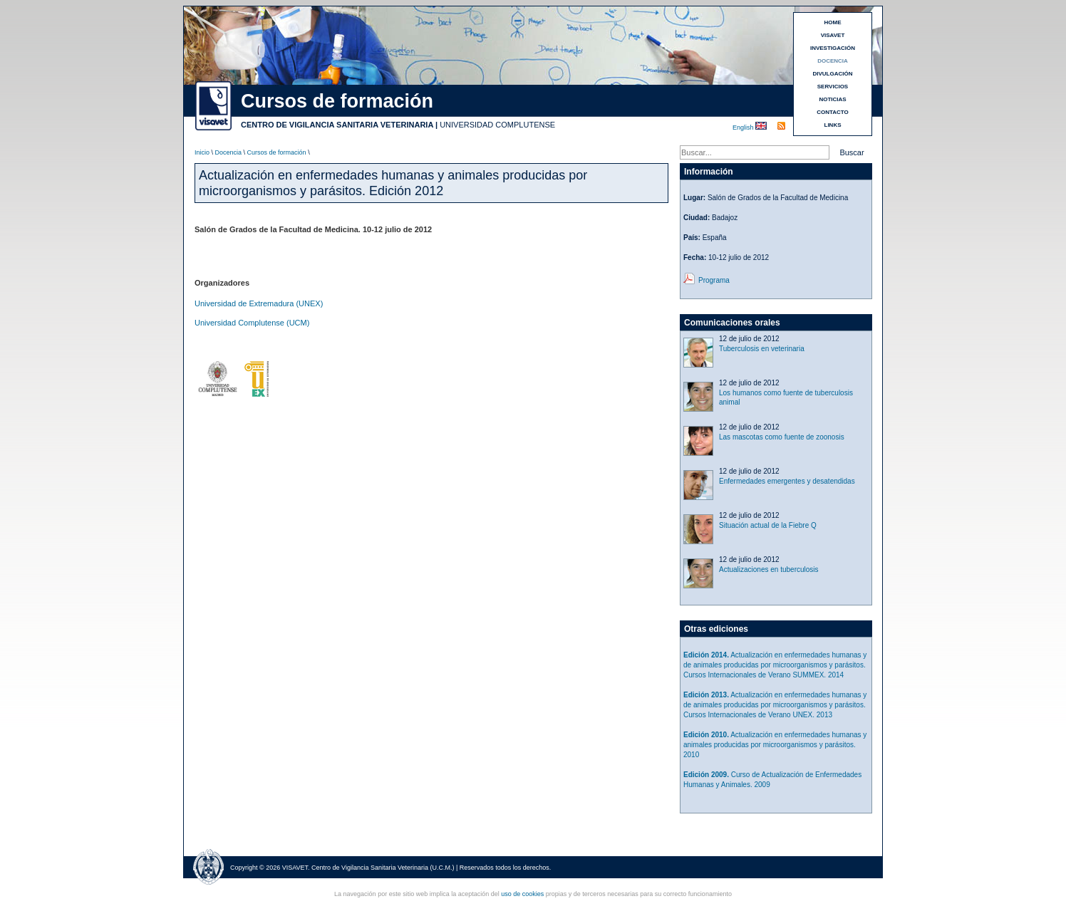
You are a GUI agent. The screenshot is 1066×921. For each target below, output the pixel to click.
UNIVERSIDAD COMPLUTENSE (497, 124)
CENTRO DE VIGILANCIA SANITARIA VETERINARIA (337, 124)
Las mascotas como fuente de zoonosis (781, 437)
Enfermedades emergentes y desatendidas (787, 481)
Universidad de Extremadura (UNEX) (259, 303)
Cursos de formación (276, 152)
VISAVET (833, 35)
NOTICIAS (832, 99)
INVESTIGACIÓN (832, 48)
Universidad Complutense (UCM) (252, 322)
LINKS (833, 125)
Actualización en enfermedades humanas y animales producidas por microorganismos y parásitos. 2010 (774, 745)
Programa (714, 280)
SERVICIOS (832, 86)
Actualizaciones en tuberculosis (769, 569)
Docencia (228, 152)
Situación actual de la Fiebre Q (768, 525)
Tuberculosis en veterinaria (761, 349)
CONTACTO (833, 112)
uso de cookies (522, 893)
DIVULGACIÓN (833, 74)
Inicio (202, 152)
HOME (833, 22)
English (744, 127)
